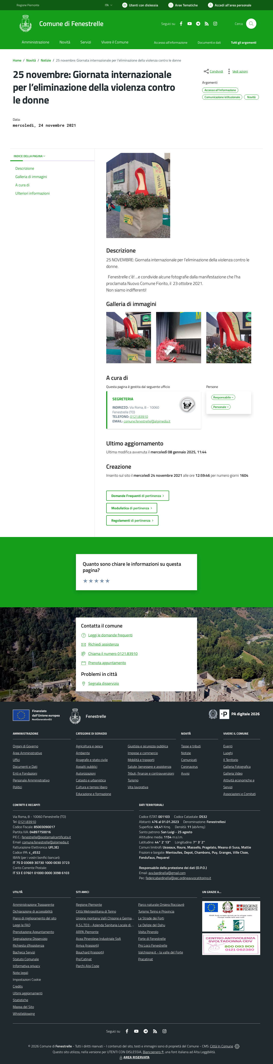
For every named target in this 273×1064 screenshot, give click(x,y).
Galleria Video (233, 773)
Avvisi (185, 773)
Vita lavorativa (138, 787)
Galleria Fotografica (237, 766)
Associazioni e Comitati (239, 793)
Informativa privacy (26, 965)
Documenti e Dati (25, 766)
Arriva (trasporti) (87, 945)
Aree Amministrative (27, 752)
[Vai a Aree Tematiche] (183, 5)
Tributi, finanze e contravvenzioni (151, 773)
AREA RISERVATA (134, 1057)
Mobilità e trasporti (141, 759)
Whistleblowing (24, 1013)
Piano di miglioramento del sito (34, 918)
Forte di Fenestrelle (152, 938)
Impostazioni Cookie (27, 979)
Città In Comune (221, 1046)
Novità (31, 60)
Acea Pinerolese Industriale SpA (98, 938)
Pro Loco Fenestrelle (152, 945)
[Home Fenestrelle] (60, 23)
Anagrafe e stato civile (92, 759)
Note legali (20, 972)
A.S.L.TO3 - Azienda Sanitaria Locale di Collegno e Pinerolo (117, 925)
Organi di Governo (25, 746)
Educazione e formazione (93, 793)
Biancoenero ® (153, 1051)
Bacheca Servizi (24, 952)
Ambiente (83, 752)
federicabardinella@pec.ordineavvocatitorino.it (178, 877)
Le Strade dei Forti (151, 918)
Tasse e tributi (191, 746)
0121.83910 (139, 416)
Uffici (16, 759)
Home (17, 60)
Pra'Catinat (84, 959)
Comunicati (189, 759)
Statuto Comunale (26, 959)
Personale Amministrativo (31, 780)
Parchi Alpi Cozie (87, 965)
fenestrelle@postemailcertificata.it (46, 837)
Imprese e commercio (143, 752)
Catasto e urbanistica (91, 780)
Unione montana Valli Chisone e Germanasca (108, 918)
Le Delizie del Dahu (151, 925)
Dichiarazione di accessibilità (32, 911)
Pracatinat (145, 959)
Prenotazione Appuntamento (33, 931)
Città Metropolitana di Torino (96, 911)
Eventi (227, 746)
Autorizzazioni (86, 773)
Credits (18, 986)
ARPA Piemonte (87, 931)
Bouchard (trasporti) (90, 952)
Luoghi (228, 752)
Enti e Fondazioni (25, 773)
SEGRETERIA (122, 399)
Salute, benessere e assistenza (149, 766)
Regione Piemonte (89, 904)
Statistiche (20, 999)
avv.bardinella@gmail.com (167, 872)
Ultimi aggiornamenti (27, 993)
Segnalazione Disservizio (30, 938)
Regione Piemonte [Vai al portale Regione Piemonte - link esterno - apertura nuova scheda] (28, 5)
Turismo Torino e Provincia (156, 911)
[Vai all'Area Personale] (229, 5)
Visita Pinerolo (148, 931)
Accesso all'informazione (170, 42)
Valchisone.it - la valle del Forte (160, 952)
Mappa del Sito (23, 1006)
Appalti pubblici (86, 766)
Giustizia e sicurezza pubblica (148, 746)
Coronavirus (189, 766)
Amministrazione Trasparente (33, 904)
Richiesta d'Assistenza (28, 945)
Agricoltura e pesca (89, 746)
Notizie (46, 60)
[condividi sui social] (213, 71)
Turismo (133, 780)
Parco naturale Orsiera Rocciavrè (161, 904)
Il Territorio (230, 759)
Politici (17, 787)
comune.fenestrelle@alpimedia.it (147, 421)
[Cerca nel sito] (251, 24)
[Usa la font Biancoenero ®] (140, 5)
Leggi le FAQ (21, 925)
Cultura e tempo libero (91, 787)
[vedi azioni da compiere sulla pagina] (237, 71)
